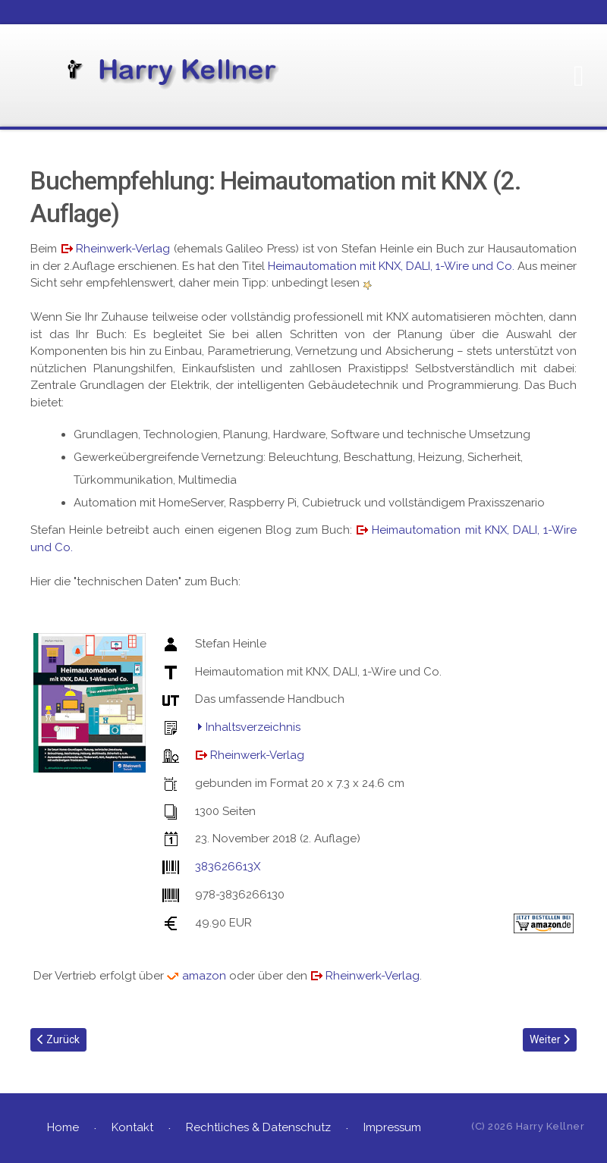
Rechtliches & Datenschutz (258, 1127)
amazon (204, 976)
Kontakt (132, 1127)
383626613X (227, 866)
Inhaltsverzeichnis (253, 727)
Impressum (392, 1127)
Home (63, 1127)
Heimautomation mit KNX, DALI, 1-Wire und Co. (391, 266)
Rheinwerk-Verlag (123, 248)
